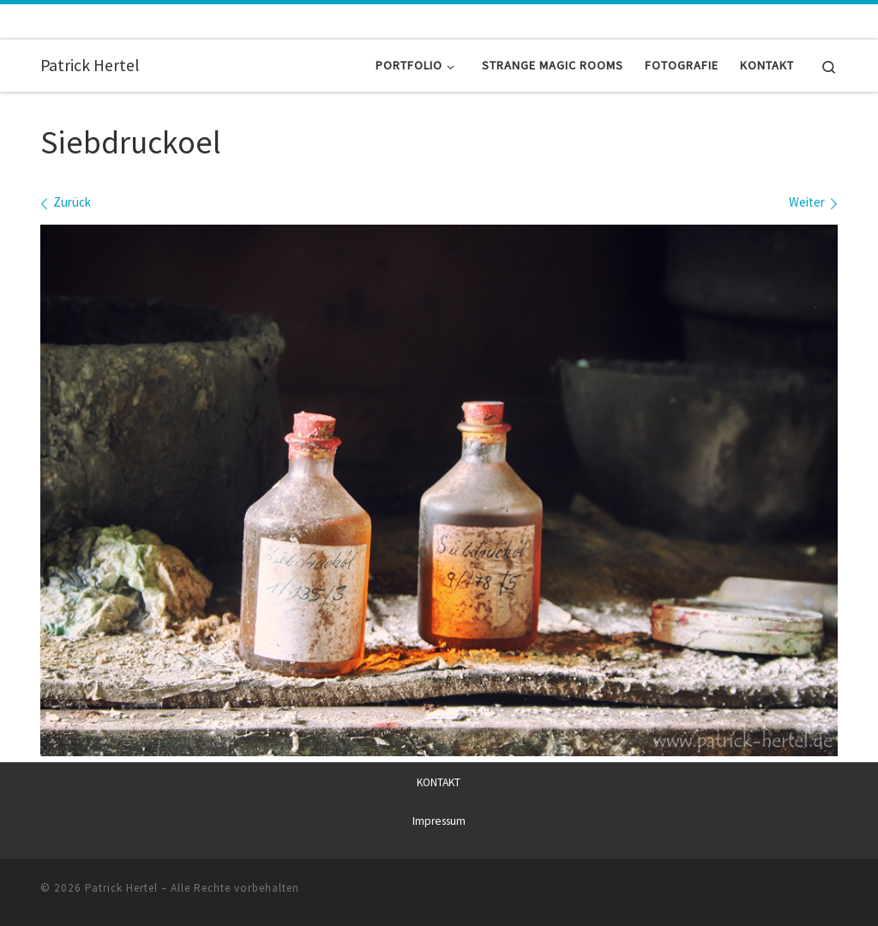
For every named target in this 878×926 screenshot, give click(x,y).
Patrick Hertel (121, 888)
